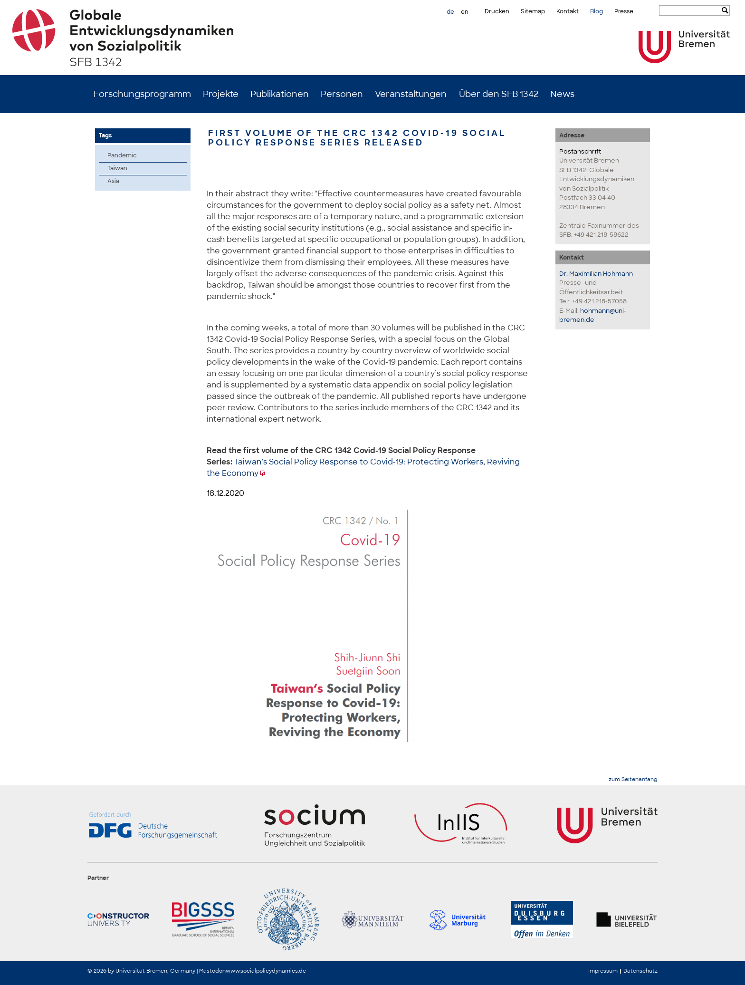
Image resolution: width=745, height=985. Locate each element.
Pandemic (122, 155)
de (450, 12)
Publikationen (279, 94)
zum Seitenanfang (633, 779)
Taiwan (117, 168)
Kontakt (567, 11)
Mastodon (212, 970)
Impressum (603, 970)
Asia (113, 181)
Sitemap (533, 11)
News (562, 94)
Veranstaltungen (411, 94)
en (464, 12)
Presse (623, 11)
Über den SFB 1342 (498, 94)
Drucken (497, 11)
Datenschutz (640, 970)
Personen (342, 94)
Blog (596, 11)
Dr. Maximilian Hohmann (596, 274)
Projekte (221, 94)
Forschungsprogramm (142, 94)
